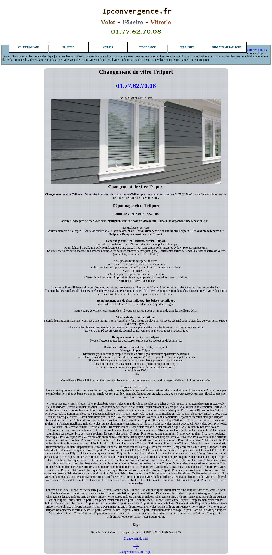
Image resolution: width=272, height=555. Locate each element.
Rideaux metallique (226, 47)
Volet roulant (29, 47)
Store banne (147, 47)
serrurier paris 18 (257, 49)
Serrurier (187, 47)
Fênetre (68, 47)
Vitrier (108, 47)
